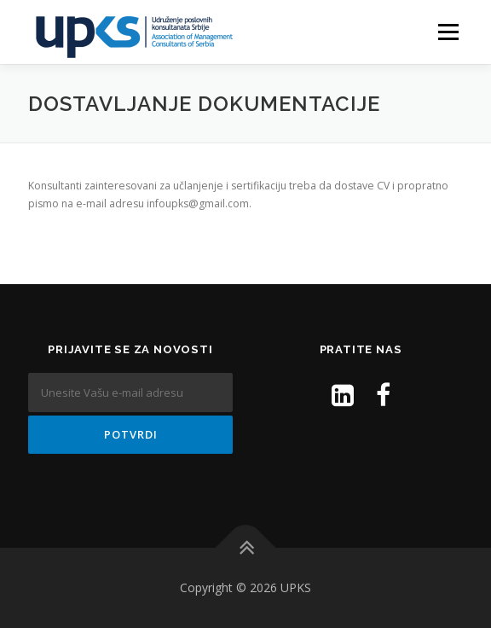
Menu (447, 32)
